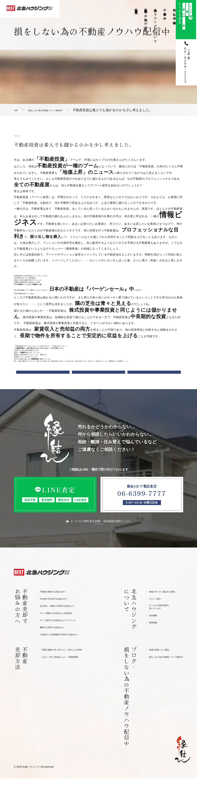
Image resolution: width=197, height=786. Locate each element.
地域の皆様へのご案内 (162, 657)
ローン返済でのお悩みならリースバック (63, 627)
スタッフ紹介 (157, 606)
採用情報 (154, 631)
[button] (98, 276)
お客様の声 (165, 10)
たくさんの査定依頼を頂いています (162, 615)
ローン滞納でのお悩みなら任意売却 (61, 620)
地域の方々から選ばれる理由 (166, 599)
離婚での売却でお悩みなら (55, 634)
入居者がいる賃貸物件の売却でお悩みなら (65, 642)
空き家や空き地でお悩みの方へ (58, 606)
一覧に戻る (98, 375)
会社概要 (154, 624)
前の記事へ (43, 375)
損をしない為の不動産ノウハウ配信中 (59, 110)
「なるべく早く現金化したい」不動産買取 (65, 664)
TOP (17, 110)
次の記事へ (154, 375)
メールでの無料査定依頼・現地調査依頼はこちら (100, 528)
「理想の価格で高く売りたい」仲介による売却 (67, 657)
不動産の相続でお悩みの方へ (57, 599)
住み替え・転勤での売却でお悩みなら (62, 613)
